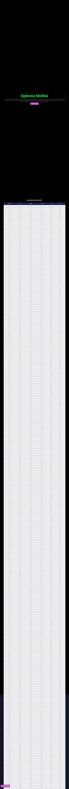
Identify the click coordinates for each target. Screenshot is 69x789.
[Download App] (5, 786)
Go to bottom (34, 103)
